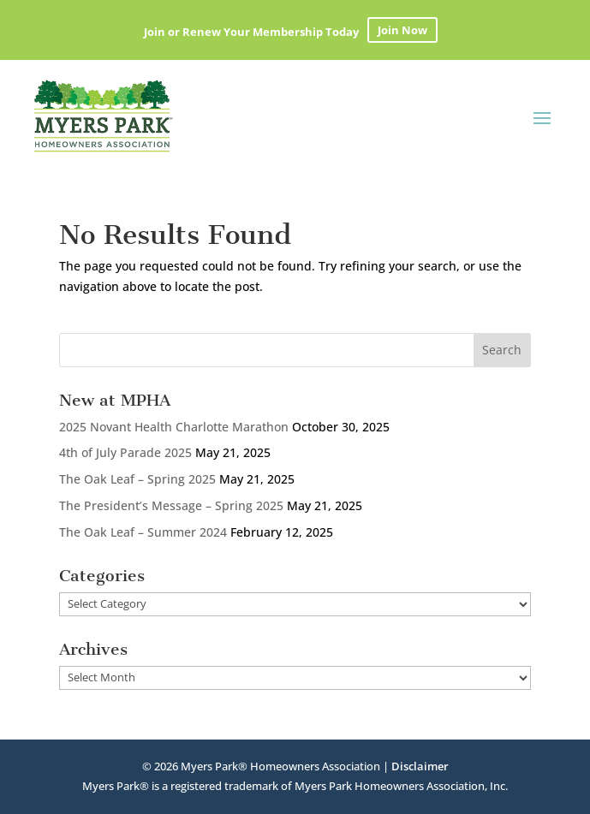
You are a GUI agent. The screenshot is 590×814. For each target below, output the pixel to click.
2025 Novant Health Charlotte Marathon (174, 427)
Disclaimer (420, 766)
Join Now (402, 30)
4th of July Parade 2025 (125, 452)
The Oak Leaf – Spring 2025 (137, 479)
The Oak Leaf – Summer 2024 (143, 532)
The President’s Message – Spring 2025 (171, 505)
